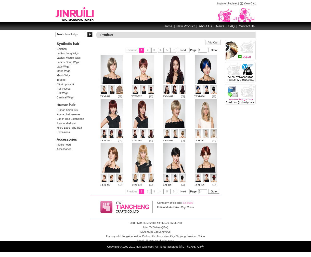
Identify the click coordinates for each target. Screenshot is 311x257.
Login (220, 3)
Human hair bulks (67, 109)
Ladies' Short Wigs (68, 62)
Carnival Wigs (65, 97)
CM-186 (167, 184)
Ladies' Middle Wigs (68, 57)
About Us (205, 26)
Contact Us (247, 26)
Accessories (64, 149)
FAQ (231, 26)
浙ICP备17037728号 (191, 246)
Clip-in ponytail (65, 84)
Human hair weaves (68, 114)
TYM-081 (199, 140)
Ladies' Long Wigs (68, 53)
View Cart (250, 3)
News (220, 26)
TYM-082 (168, 140)
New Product (185, 26)
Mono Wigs (63, 70)
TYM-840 (105, 96)
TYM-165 (136, 140)
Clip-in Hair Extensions (70, 118)
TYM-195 (105, 140)
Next (183, 50)
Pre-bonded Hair (67, 123)
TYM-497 (168, 96)
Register (233, 3)
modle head (64, 144)
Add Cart (213, 42)
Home (168, 26)
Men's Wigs (64, 75)
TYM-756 (199, 184)
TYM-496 (199, 96)
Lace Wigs (63, 66)
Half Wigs (62, 93)
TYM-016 (136, 184)
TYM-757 (136, 96)
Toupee (61, 79)
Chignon (62, 48)
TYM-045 (105, 184)
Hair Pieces (63, 88)
